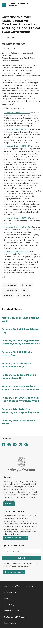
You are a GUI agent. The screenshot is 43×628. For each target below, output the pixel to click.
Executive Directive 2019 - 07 (17, 252)
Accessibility (9, 605)
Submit (21, 558)
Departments (10, 623)
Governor (26, 285)
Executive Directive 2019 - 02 (17, 113)
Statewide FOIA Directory (15, 617)
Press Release (10, 290)
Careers (9, 504)
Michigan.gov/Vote (14, 572)
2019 (25, 290)
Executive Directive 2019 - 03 (17, 129)
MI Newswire (9, 285)
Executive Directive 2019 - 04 (17, 146)
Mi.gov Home (10, 592)
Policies (7, 598)
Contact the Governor (16, 538)
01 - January (24, 295)
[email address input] (21, 551)
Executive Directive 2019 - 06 (17, 227)
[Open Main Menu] (40, 4)
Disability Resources (12, 611)
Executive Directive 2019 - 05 (17, 218)
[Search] (36, 4)
